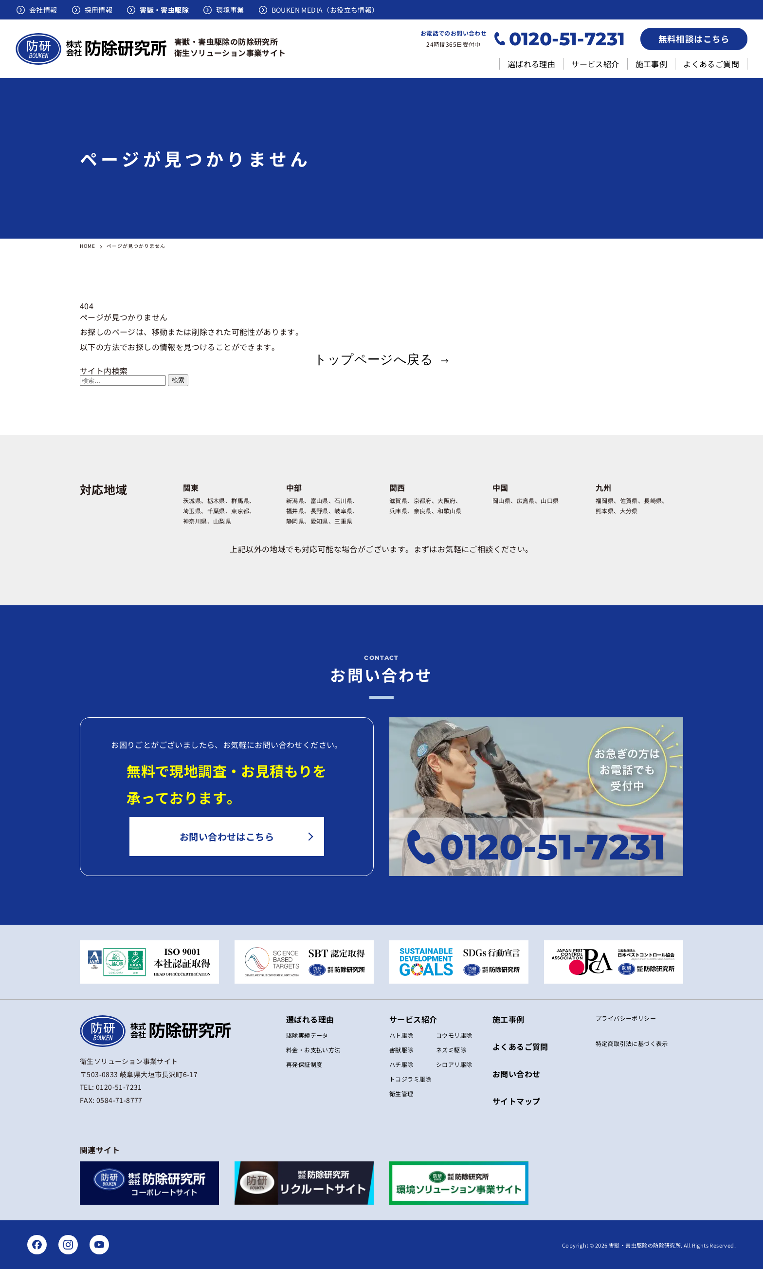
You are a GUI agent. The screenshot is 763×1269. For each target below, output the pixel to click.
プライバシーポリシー (626, 1018)
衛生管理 (401, 1093)
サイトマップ (516, 1101)
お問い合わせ (516, 1074)
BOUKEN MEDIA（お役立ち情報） (325, 10)
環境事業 (230, 10)
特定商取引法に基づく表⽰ (632, 1043)
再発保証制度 (304, 1064)
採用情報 (99, 10)
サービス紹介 (595, 64)
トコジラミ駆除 (410, 1079)
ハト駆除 (401, 1035)
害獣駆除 (401, 1049)
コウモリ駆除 (454, 1035)
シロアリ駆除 (454, 1064)
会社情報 (43, 10)
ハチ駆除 (401, 1064)
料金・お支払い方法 (313, 1049)
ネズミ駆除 (451, 1049)
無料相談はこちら (694, 39)
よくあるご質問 (711, 64)
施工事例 (652, 64)
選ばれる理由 (531, 64)
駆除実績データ (307, 1035)
